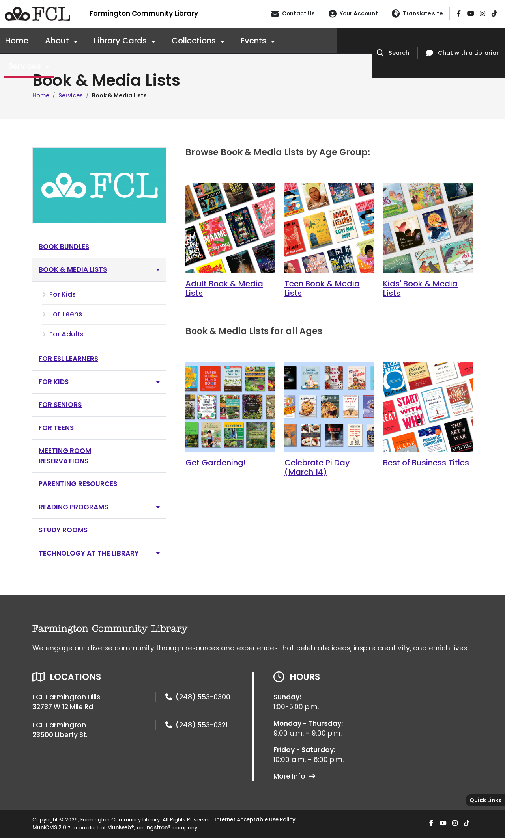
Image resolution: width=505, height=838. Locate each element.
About (58, 40)
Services (25, 65)
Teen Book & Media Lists (322, 288)
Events (254, 40)
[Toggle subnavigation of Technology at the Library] (158, 553)
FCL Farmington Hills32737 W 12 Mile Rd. (66, 702)
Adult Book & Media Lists (224, 288)
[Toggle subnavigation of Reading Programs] (158, 507)
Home (16, 40)
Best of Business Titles (426, 462)
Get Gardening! (215, 462)
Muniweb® (120, 827)
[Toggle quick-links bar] (485, 800)
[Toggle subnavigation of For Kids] (158, 382)
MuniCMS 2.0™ (51, 827)
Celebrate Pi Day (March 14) (317, 467)
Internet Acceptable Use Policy (255, 819)
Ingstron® (158, 827)
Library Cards (121, 40)
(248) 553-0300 (203, 697)
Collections (195, 40)
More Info (294, 776)
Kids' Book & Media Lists (420, 288)
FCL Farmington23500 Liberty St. (60, 730)
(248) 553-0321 (202, 725)
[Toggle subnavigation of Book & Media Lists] (158, 270)
